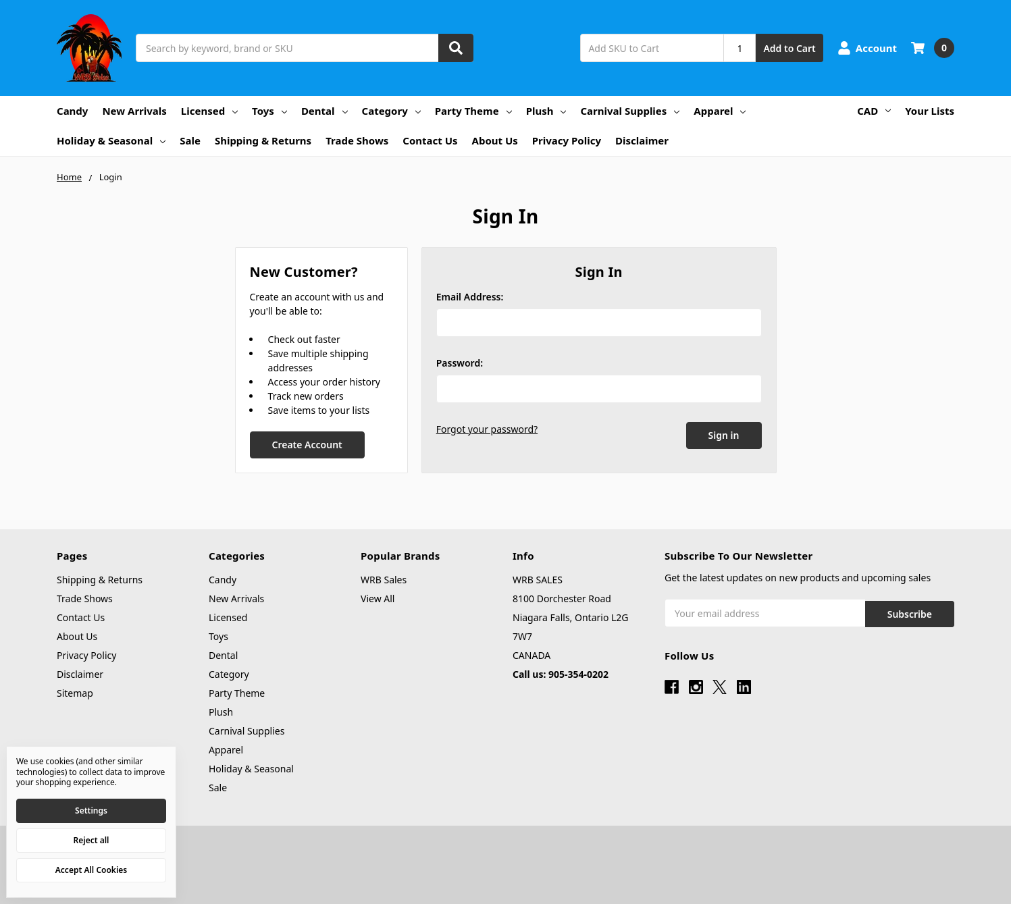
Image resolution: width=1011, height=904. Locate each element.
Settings (91, 810)
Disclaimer (642, 140)
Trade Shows (357, 140)
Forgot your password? (487, 429)
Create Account (306, 444)
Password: (459, 362)
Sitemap (75, 693)
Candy (72, 110)
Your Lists (929, 110)
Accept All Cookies (91, 870)
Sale (190, 140)
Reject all (91, 840)
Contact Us (430, 140)
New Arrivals (134, 110)
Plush (546, 110)
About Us (495, 140)
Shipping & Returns (263, 140)
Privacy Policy (566, 140)
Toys (269, 110)
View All (377, 598)
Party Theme (473, 110)
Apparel (720, 110)
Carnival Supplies (629, 110)
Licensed (209, 110)
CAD (874, 110)
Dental (324, 110)
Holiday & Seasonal (111, 140)
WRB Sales (384, 579)
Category (391, 110)
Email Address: (470, 296)
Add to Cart (789, 48)
